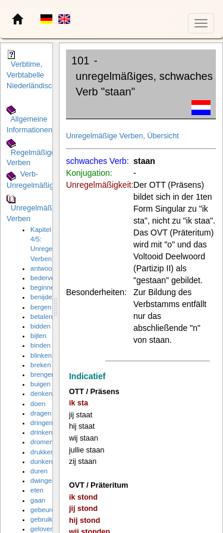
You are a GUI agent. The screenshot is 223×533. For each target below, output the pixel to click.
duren (39, 471)
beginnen (44, 287)
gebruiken (45, 519)
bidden (40, 326)
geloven (42, 528)
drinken (41, 432)
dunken (41, 461)
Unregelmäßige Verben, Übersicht (122, 136)
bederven (44, 277)
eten (36, 490)
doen (37, 403)
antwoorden (47, 268)
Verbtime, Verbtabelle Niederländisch (31, 75)
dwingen (42, 480)
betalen (41, 316)
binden (40, 345)
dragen (40, 413)
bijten (38, 335)
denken (41, 393)
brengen (42, 374)
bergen (40, 307)
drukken (42, 451)
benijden (43, 296)
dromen (41, 441)
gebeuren (44, 509)
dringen (41, 422)
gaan (37, 500)
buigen (40, 384)
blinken (41, 355)
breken (40, 364)
